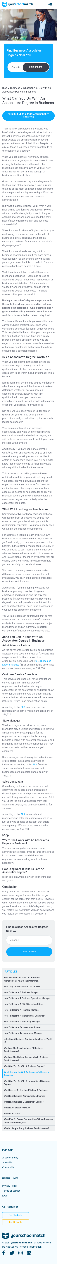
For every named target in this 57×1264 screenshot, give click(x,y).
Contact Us (8, 1167)
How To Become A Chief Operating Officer (23, 1004)
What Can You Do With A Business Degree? (24, 1066)
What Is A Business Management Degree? (23, 1102)
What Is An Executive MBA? (17, 1107)
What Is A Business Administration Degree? (24, 1096)
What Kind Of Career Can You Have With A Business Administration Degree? (28, 1121)
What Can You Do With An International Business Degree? (27, 1083)
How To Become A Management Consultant (24, 1016)
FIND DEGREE (35, 67)
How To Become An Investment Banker (22, 1027)
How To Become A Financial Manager (21, 1010)
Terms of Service (11, 1190)
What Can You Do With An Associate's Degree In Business (26, 1074)
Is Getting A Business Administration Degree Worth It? (28, 1041)
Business (15, 88)
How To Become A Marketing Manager (22, 1021)
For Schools (15, 1222)
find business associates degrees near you (28, 116)
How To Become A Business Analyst (21, 992)
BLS (23, 707)
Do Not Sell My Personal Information (21, 1246)
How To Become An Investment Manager (23, 1033)
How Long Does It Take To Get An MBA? (22, 986)
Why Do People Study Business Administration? (26, 1128)
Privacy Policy (9, 1185)
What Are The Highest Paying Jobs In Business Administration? (26, 1059)
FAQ (4, 1195)
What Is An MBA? (12, 1113)
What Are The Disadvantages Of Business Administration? (23, 1050)
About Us (7, 1162)
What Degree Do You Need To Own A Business (26, 1090)
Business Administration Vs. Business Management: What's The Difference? (22, 979)
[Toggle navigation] (50, 5)
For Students (15, 1215)
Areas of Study (10, 1157)
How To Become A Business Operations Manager (27, 998)
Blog (4, 88)
